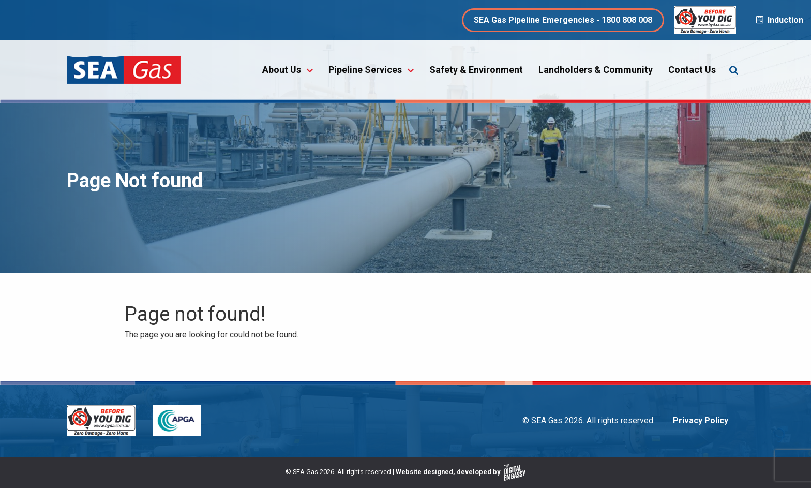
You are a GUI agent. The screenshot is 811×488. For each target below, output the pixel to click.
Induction (778, 20)
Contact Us (692, 69)
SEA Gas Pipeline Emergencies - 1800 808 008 (563, 20)
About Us (281, 69)
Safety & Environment (476, 69)
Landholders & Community (595, 69)
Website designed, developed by (460, 472)
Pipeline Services (365, 69)
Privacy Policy (700, 420)
